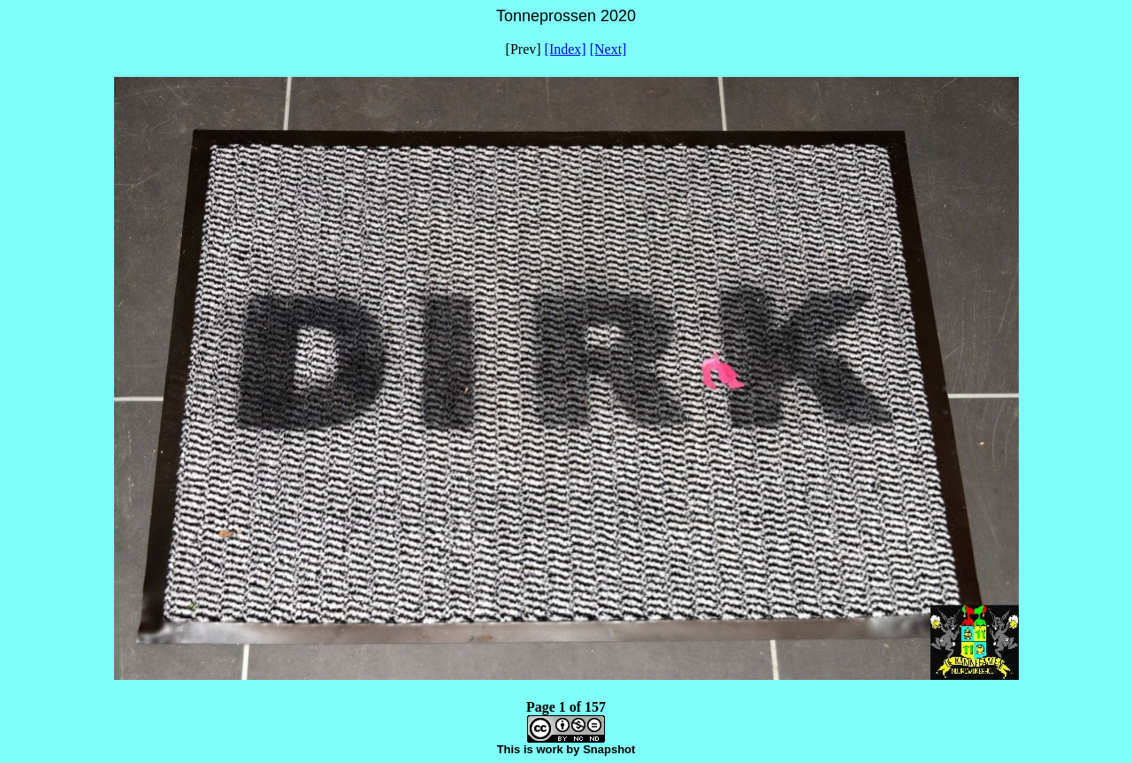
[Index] (565, 49)
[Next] (608, 49)
